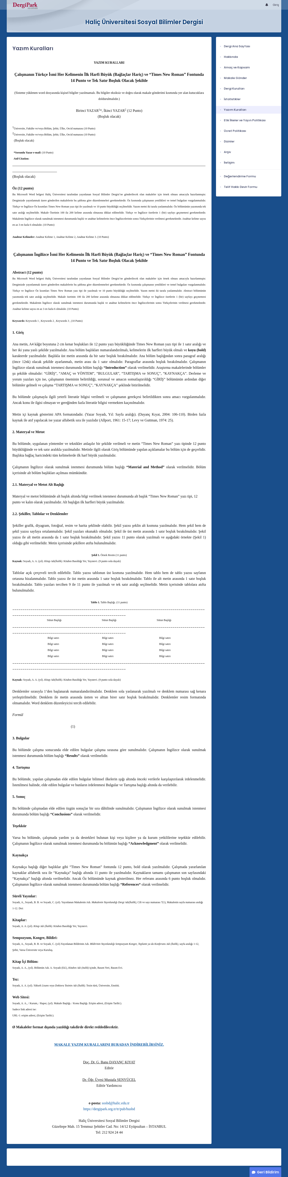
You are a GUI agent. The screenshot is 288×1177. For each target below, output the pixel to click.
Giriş (276, 5)
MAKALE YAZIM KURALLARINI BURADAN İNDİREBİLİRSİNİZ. (109, 1044)
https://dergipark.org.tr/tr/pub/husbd (109, 1109)
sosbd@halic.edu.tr (116, 1103)
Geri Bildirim (268, 1172)
